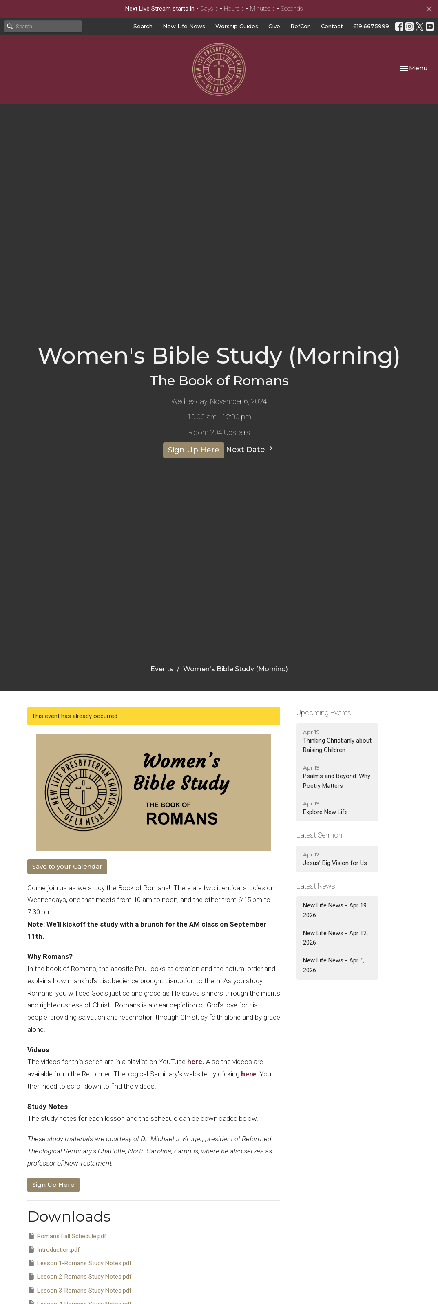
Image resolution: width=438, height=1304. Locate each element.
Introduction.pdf (53, 1249)
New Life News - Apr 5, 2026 (334, 965)
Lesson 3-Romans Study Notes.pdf (79, 1290)
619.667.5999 (371, 26)
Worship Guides (236, 26)
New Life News (184, 26)
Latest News (315, 886)
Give (274, 26)
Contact (332, 26)
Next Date (250, 449)
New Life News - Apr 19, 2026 (335, 910)
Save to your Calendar (67, 866)
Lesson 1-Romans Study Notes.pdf (79, 1263)
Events (161, 669)
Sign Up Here (193, 450)
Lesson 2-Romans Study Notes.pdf (79, 1276)
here (194, 1062)
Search (143, 26)
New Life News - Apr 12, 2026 (335, 937)
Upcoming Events (323, 712)
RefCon (300, 26)
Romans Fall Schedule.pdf (66, 1236)
